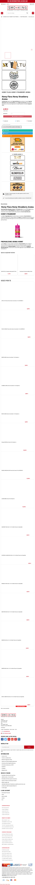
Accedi (32, 4)
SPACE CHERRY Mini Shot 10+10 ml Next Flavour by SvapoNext (13, 696)
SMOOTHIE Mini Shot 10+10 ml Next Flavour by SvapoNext (12, 611)
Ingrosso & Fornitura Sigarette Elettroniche (9, 761)
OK (29, 747)
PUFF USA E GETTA (5, 807)
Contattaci (3, 768)
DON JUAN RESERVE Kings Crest (8, 826)
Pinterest (29, 121)
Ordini (3, 794)
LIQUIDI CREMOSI (5, 809)
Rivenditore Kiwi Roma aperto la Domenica (9, 778)
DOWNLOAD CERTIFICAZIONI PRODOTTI (9, 785)
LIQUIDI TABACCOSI (5, 812)
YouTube (9, 739)
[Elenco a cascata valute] (8, 4)
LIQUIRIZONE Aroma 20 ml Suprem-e (8, 498)
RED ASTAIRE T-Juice (6, 820)
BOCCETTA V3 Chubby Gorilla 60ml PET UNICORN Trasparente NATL (9, 271)
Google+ (12, 739)
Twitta (17, 121)
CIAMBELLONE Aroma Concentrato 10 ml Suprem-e (11, 385)
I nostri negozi (4, 787)
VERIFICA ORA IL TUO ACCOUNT (7, 777)
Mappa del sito (4, 770)
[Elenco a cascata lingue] (3, 4)
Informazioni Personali (6, 792)
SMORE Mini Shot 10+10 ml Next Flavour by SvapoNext (11, 640)
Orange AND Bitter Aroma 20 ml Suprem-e (9, 442)
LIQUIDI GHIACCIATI (5, 814)
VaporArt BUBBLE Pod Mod (6, 840)
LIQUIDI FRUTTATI (5, 811)
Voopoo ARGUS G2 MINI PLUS (7, 839)
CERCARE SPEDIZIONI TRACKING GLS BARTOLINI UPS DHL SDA (13, 784)
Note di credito (4, 796)
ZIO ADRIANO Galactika (6, 823)
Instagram (19, 739)
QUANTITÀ (5, 113)
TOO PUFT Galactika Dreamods (7, 825)
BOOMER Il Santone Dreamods (7, 828)
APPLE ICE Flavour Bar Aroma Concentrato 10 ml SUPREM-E (12, 300)
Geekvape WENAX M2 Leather (7, 834)
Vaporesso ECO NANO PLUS (7, 837)
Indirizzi (3, 798)
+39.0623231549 (7, 731)
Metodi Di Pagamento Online (7, 759)
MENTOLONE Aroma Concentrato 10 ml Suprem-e (10, 357)
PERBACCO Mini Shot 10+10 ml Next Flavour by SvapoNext (12, 583)
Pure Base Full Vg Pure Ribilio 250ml (26, 271)
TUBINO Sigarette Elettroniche (7, 860)
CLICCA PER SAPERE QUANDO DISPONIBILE (12, 126)
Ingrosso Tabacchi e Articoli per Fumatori (9, 780)
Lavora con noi (4, 756)
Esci (2, 799)
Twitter (5, 739)
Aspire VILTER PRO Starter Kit (7, 842)
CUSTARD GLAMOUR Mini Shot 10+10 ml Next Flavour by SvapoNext (14, 555)
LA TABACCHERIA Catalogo (7, 858)
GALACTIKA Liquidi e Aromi (7, 853)
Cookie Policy (7, 884)
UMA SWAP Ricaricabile (6, 851)
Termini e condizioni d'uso (6, 757)
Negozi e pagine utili (5, 782)
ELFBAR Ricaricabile (5, 849)
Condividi (5, 121)
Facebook (2, 739)
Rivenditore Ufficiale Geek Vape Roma (8, 775)
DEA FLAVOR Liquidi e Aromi (7, 856)
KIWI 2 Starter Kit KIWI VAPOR (7, 835)
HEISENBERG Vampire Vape (7, 821)
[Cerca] (17, 13)
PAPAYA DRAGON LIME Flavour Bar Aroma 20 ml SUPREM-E (12, 470)
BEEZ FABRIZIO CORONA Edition (7, 844)
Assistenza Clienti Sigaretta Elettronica (9, 763)
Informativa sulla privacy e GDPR (7, 764)
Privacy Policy (2, 884)
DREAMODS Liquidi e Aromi (7, 855)
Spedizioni (3, 766)
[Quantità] (18, 114)
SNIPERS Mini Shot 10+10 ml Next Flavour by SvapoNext (12, 668)
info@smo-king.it (8, 733)
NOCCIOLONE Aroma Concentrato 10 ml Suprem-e (10, 413)
